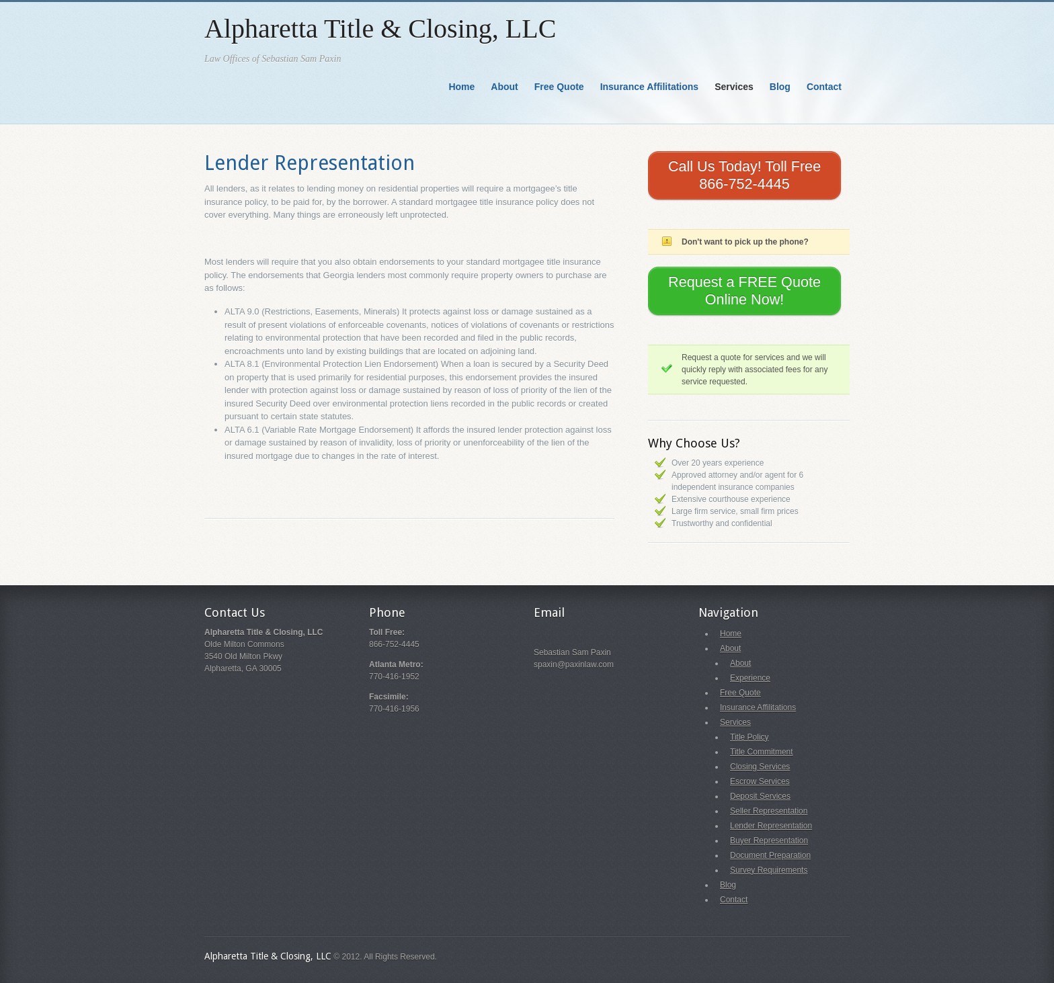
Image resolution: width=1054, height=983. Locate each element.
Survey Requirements (768, 870)
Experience (750, 678)
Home (461, 86)
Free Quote (559, 86)
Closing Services (760, 766)
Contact (824, 86)
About (504, 86)
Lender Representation (309, 163)
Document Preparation (770, 855)
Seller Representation (768, 811)
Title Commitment (761, 752)
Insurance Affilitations (649, 86)
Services (734, 86)
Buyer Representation (769, 840)
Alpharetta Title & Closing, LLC (380, 28)
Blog (780, 86)
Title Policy (749, 737)
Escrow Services (760, 781)
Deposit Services (760, 796)
